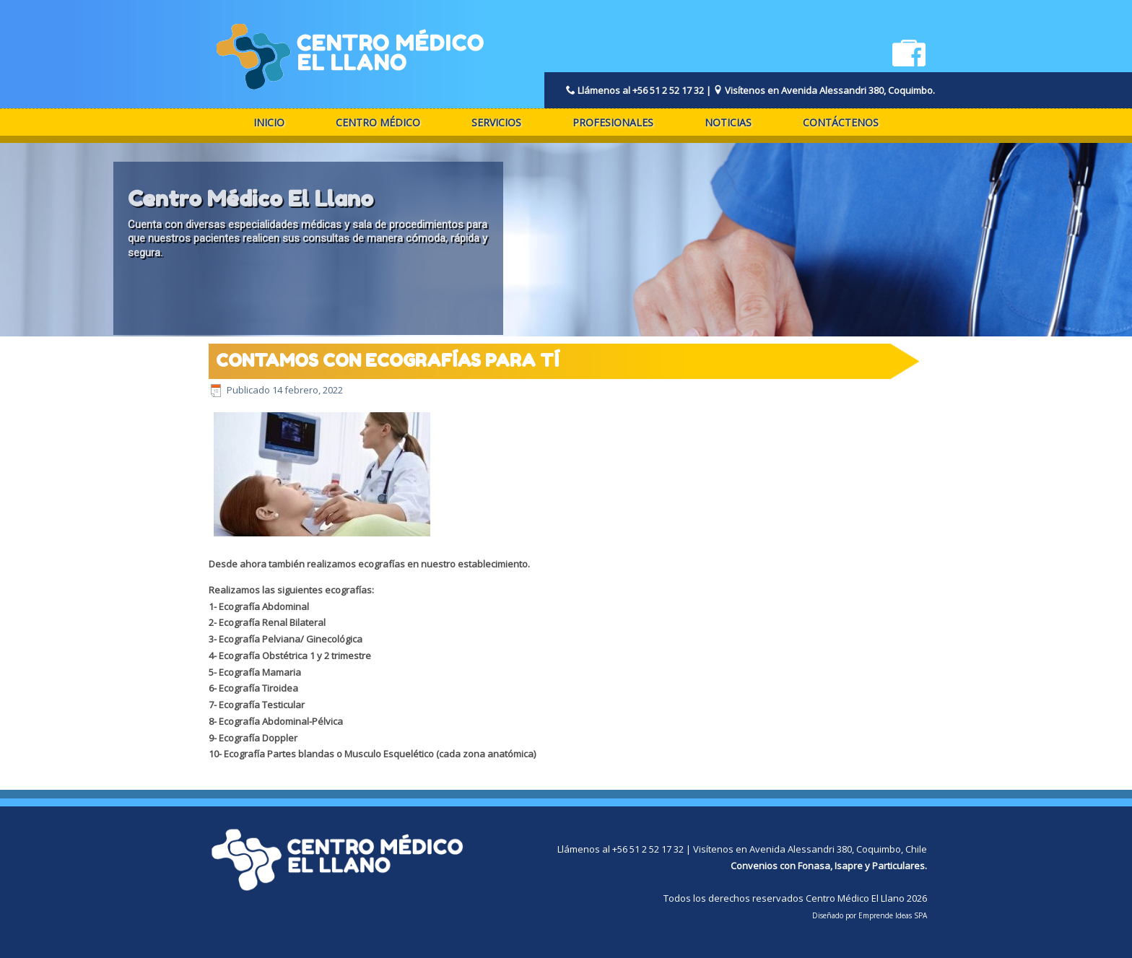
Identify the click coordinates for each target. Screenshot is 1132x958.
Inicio (268, 122)
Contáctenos (841, 122)
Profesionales (612, 122)
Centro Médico (378, 122)
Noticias (728, 122)
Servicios (496, 122)
